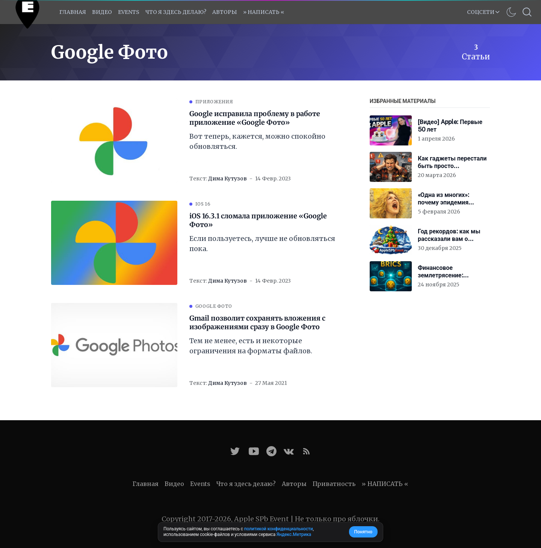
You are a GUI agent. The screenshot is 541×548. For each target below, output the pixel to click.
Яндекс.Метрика (294, 534)
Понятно (363, 531)
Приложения (214, 101)
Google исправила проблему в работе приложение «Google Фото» (254, 118)
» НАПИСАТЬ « (263, 12)
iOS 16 (202, 204)
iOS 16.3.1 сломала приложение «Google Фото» (258, 220)
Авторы (224, 12)
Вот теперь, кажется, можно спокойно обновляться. (257, 141)
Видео (102, 12)
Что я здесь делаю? (175, 12)
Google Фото (213, 306)
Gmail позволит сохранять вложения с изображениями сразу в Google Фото (257, 322)
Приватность (334, 483)
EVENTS (128, 12)
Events (200, 483)
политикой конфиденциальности (278, 528)
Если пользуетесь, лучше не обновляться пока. (262, 243)
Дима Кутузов (227, 178)
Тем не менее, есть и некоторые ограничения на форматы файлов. (250, 345)
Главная (72, 12)
